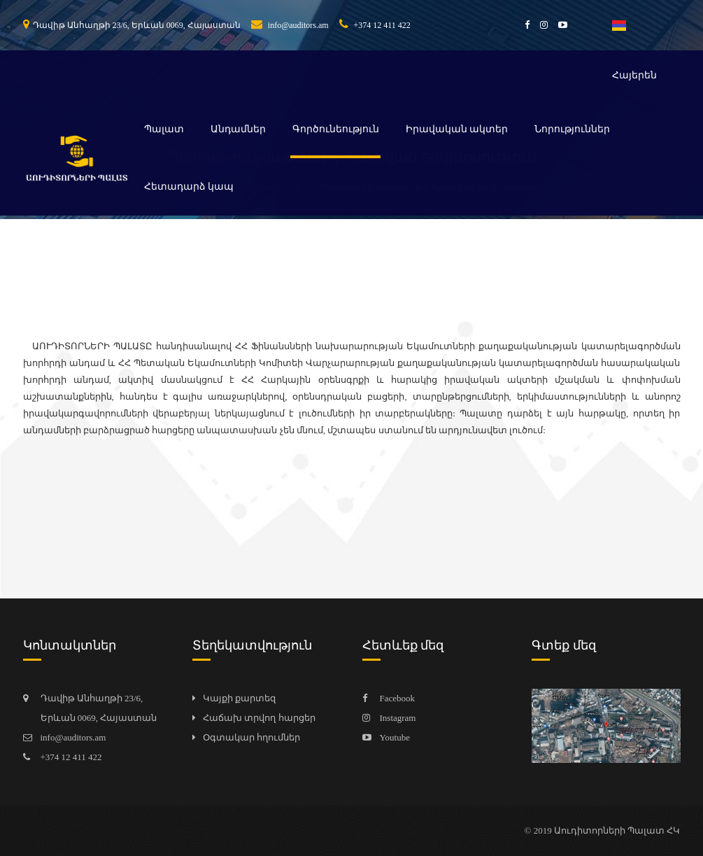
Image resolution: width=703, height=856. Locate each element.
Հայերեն (634, 50)
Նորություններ (572, 129)
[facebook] (522, 25)
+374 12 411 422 (375, 25)
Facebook (398, 698)
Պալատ (164, 129)
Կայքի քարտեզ (239, 698)
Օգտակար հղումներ (251, 737)
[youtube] (557, 25)
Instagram (398, 718)
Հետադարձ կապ (189, 186)
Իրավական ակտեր (457, 129)
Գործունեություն (335, 129)
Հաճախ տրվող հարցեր (259, 718)
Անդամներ (238, 129)
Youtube (395, 737)
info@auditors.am (290, 25)
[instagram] (539, 25)
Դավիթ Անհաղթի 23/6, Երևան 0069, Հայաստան (132, 25)
